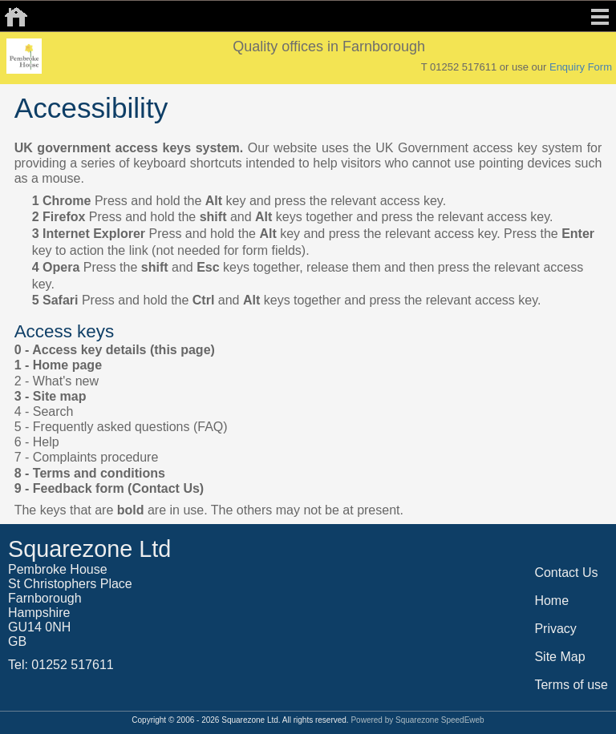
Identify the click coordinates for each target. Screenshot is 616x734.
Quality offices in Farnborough (329, 46)
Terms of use (571, 685)
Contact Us (566, 572)
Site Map (559, 656)
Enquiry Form (580, 67)
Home (551, 600)
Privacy (555, 628)
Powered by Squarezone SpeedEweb (417, 720)
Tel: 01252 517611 (61, 664)
